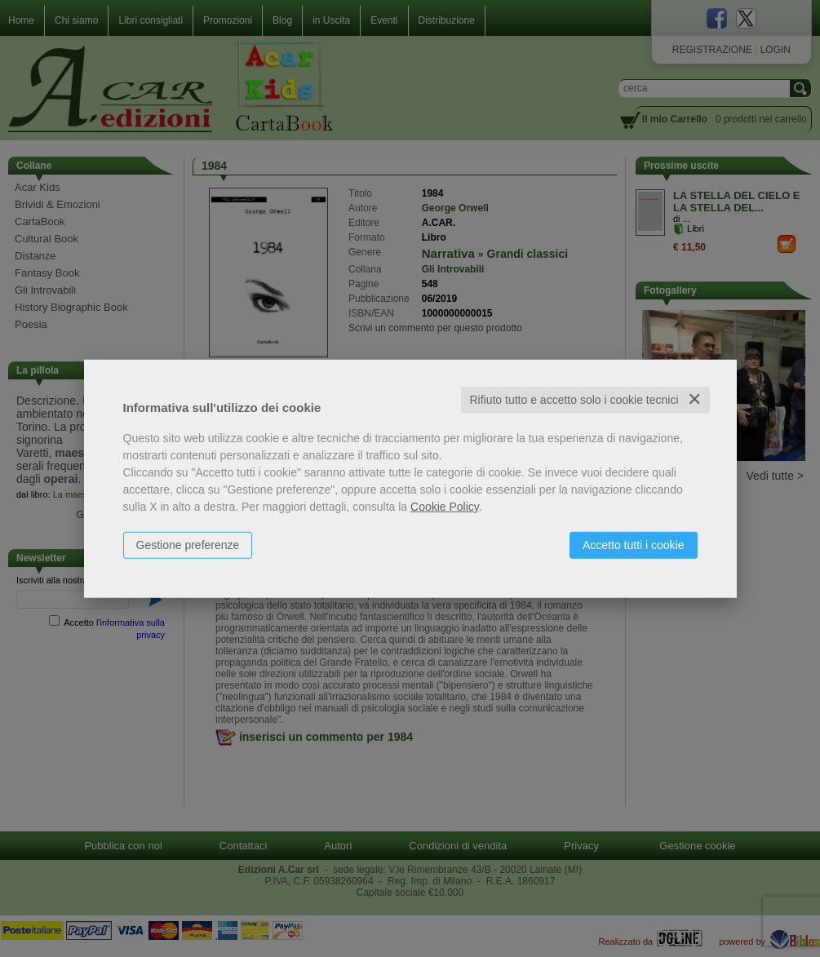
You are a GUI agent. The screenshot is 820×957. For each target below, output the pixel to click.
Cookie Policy (444, 506)
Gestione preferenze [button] (188, 545)
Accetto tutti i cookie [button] (634, 545)
